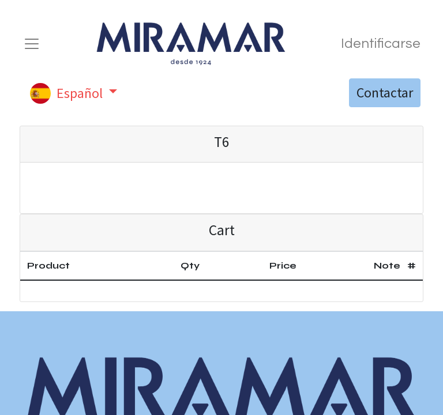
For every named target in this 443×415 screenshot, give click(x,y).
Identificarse (381, 43)
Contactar (384, 92)
